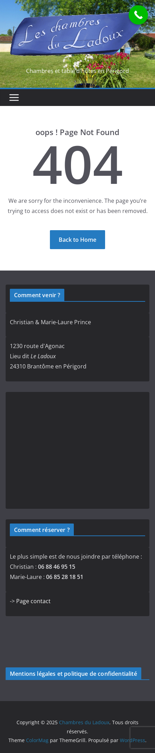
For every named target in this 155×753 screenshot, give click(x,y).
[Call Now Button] (138, 15)
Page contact (33, 601)
